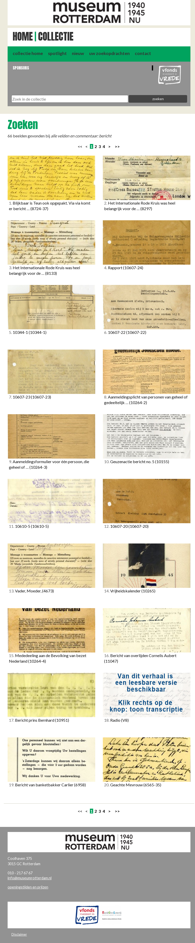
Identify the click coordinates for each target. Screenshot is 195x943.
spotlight (57, 53)
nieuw (78, 53)
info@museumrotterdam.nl (30, 878)
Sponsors (21, 68)
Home (23, 36)
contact (143, 53)
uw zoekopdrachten (109, 53)
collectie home (28, 53)
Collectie (55, 36)
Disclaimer (19, 934)
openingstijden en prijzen (28, 887)
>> (117, 146)
